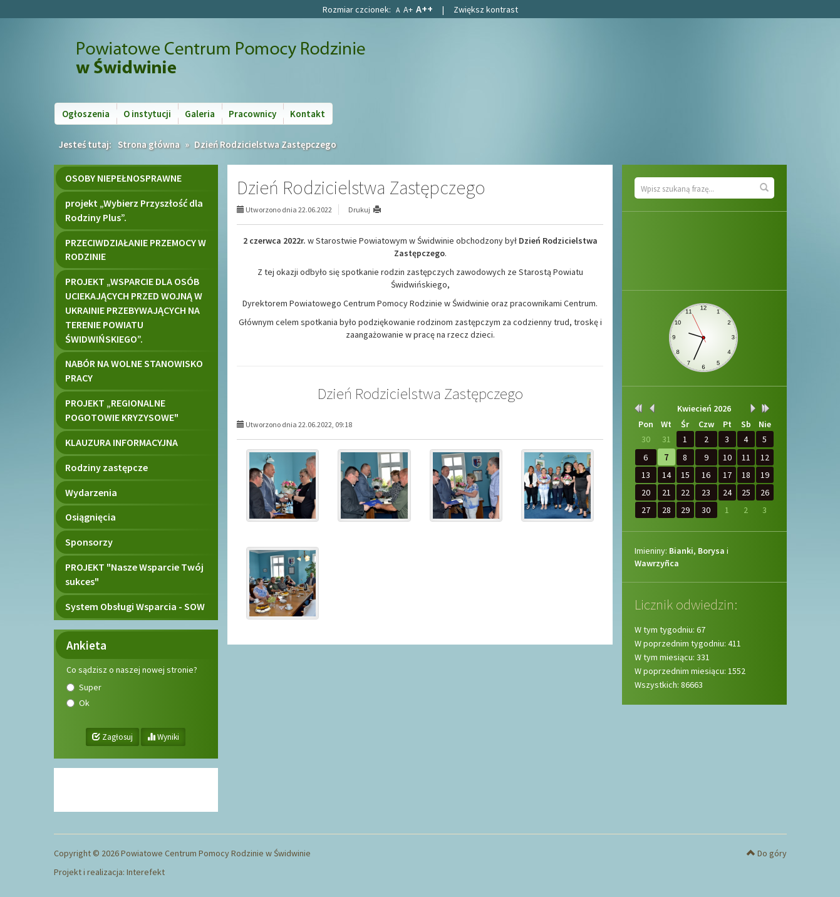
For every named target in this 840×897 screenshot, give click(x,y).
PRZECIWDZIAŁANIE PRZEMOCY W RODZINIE (135, 249)
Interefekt (146, 872)
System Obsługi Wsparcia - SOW (135, 606)
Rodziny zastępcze (106, 467)
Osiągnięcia (90, 517)
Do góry (767, 853)
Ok (84, 702)
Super (90, 687)
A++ (424, 9)
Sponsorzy (89, 542)
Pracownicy (252, 114)
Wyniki (163, 737)
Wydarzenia (91, 492)
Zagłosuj (112, 737)
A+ (408, 9)
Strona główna (149, 144)
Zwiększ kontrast (486, 9)
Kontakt (307, 114)
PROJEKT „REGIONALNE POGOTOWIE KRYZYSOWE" (122, 410)
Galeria (200, 114)
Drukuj (359, 209)
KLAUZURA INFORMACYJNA (121, 442)
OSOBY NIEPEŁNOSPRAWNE (123, 178)
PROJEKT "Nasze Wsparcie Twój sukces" (134, 574)
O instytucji (147, 114)
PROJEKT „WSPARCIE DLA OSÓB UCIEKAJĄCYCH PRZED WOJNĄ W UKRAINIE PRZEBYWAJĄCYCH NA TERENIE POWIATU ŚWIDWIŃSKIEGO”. (133, 310)
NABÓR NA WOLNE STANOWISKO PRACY (134, 370)
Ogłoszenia (86, 114)
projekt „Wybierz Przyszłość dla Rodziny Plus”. (134, 210)
